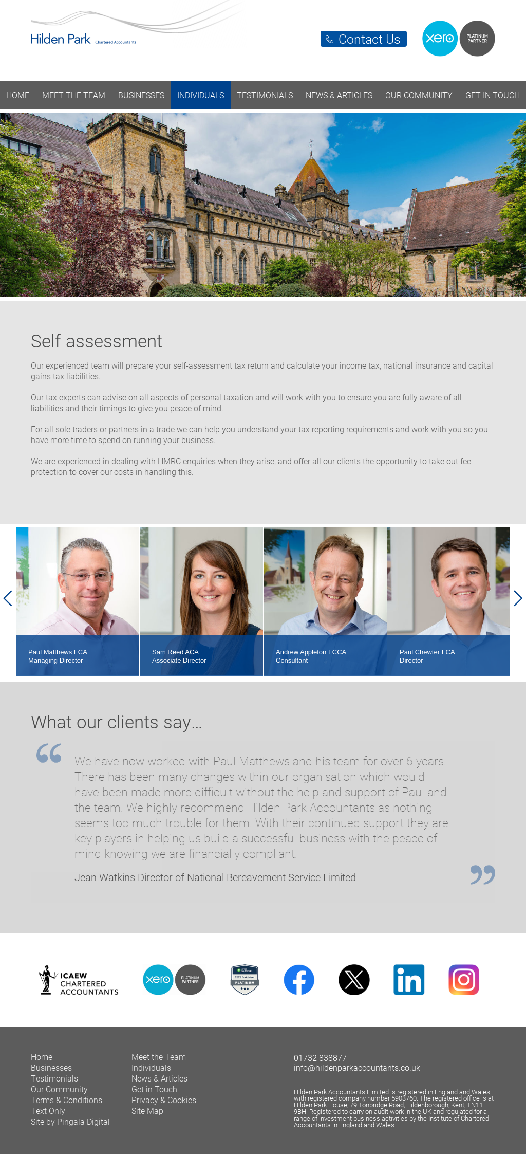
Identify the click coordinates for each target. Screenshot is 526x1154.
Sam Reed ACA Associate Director (179, 656)
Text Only (48, 1110)
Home (17, 94)
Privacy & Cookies (164, 1099)
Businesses (141, 94)
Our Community (419, 94)
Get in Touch (492, 94)
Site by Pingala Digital (70, 1121)
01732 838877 (320, 1058)
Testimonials (265, 94)
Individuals (200, 94)
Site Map (147, 1110)
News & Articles (339, 94)
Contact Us (370, 39)
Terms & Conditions (66, 1099)
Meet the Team (73, 94)
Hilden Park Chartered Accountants (263, 35)
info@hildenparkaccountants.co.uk (357, 1067)
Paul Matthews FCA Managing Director (57, 656)
